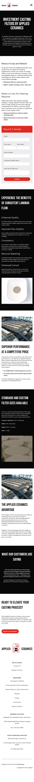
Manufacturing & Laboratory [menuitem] (17, 738)
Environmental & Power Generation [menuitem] (17, 685)
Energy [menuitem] (17, 698)
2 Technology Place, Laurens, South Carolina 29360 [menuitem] (17, 744)
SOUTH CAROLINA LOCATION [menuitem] (17, 735)
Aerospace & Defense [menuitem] (17, 681)
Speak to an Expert (10, 633)
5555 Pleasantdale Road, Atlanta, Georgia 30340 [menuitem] (17, 722)
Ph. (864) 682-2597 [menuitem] (17, 749)
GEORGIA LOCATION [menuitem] (17, 714)
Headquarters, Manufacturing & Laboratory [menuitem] (17, 717)
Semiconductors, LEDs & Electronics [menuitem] (17, 689)
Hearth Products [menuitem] (17, 706)
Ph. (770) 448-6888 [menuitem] (17, 728)
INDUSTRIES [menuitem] (17, 678)
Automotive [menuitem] (17, 702)
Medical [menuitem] (17, 694)
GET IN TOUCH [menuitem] (17, 663)
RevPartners (20, 764)
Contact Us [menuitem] (17, 666)
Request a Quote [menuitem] (17, 670)
